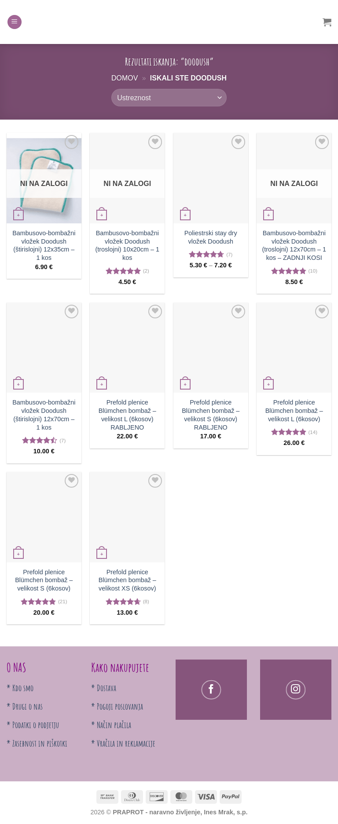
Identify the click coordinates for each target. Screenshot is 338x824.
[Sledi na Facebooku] (211, 690)
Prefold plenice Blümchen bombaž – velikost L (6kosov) (294, 410)
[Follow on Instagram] (296, 690)
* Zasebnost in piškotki (37, 743)
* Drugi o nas (25, 706)
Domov (124, 78)
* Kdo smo (20, 687)
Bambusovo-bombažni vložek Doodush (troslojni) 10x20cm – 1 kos (127, 245)
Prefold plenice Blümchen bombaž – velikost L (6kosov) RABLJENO (127, 414)
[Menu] (14, 22)
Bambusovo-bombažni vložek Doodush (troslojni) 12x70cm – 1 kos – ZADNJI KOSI (294, 245)
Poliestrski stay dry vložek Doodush (210, 237)
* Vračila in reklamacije (123, 743)
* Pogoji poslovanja (117, 706)
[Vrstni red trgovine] (168, 97)
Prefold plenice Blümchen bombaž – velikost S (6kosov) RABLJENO (210, 414)
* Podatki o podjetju (33, 724)
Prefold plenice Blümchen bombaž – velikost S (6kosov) (44, 580)
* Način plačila (111, 724)
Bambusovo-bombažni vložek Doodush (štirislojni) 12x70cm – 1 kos (43, 414)
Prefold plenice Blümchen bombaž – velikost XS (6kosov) (127, 580)
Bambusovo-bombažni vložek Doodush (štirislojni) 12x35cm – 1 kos (43, 245)
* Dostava (103, 687)
